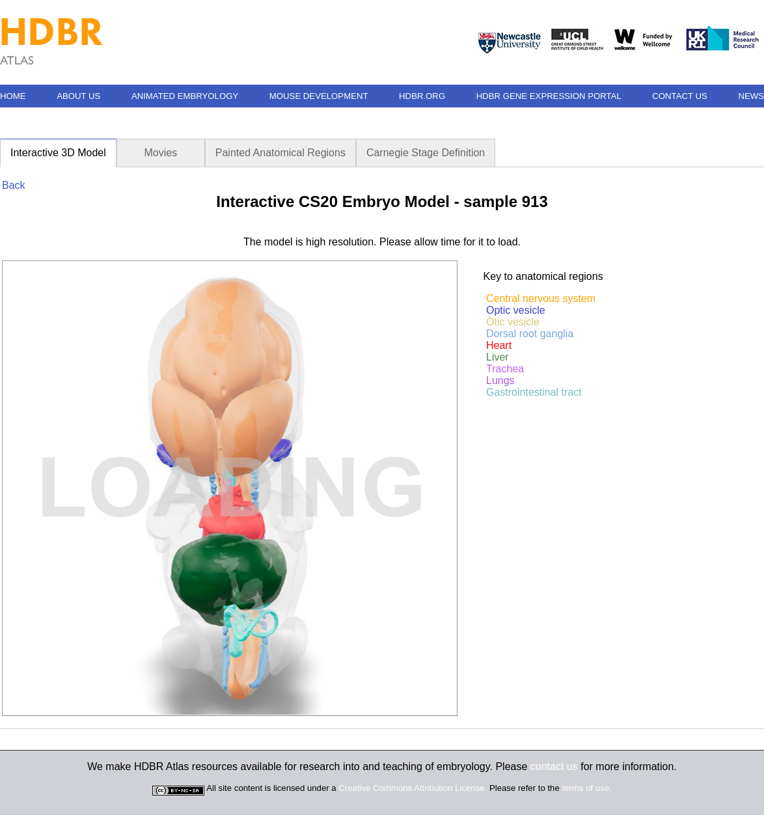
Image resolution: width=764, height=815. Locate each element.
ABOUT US (78, 96)
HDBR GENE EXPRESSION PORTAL (548, 96)
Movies (161, 152)
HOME (13, 96)
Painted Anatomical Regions (280, 152)
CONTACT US (679, 96)
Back (13, 185)
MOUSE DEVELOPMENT (318, 96)
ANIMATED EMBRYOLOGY (184, 96)
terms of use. (586, 788)
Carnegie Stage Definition (425, 152)
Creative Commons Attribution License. (412, 788)
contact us (554, 766)
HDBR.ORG (422, 96)
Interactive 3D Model (58, 152)
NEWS (751, 96)
